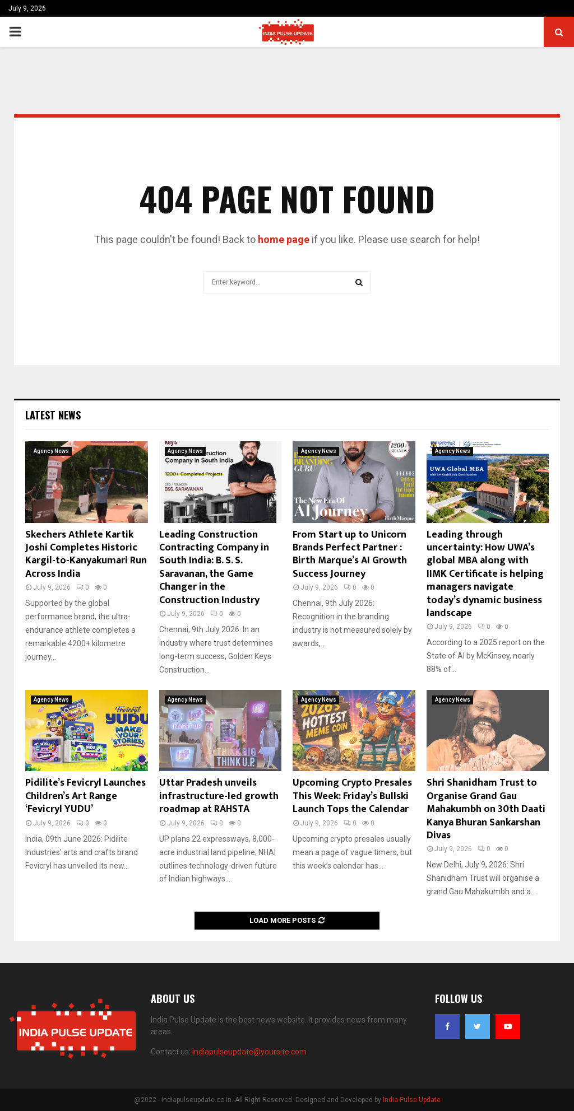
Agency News (51, 451)
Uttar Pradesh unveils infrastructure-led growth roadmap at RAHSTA (219, 796)
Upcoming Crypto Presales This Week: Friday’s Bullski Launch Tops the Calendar (352, 796)
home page (283, 239)
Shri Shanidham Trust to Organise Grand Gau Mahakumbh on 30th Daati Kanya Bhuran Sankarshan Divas (486, 809)
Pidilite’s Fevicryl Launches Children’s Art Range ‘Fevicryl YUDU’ (85, 796)
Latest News (53, 415)
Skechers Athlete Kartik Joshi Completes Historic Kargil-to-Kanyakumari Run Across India (86, 554)
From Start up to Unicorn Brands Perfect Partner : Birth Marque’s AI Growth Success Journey (350, 554)
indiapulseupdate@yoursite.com (249, 1051)
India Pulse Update (412, 1100)
